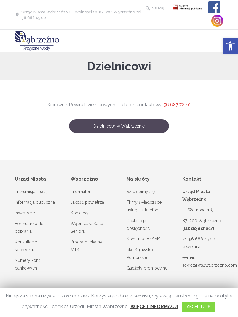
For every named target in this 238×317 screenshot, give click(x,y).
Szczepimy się (141, 191)
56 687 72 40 (177, 104)
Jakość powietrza (87, 202)
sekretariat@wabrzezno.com (209, 265)
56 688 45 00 (202, 239)
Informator (80, 191)
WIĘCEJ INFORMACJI (154, 306)
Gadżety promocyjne (147, 268)
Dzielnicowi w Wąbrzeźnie (119, 126)
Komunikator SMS (143, 239)
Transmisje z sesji (31, 191)
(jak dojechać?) (198, 228)
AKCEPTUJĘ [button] (198, 306)
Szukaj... (159, 8)
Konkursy (80, 213)
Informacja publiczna (35, 202)
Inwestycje (25, 213)
